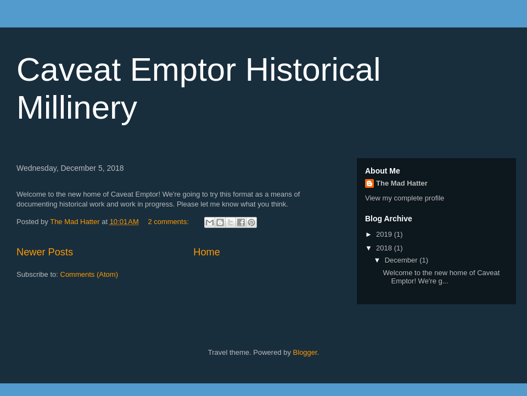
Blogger (305, 352)
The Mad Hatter (402, 183)
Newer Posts (44, 252)
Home (206, 252)
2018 (385, 248)
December (402, 260)
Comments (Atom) (89, 274)
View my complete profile (404, 198)
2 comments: (169, 221)
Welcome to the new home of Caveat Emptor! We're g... (441, 277)
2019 (385, 234)
